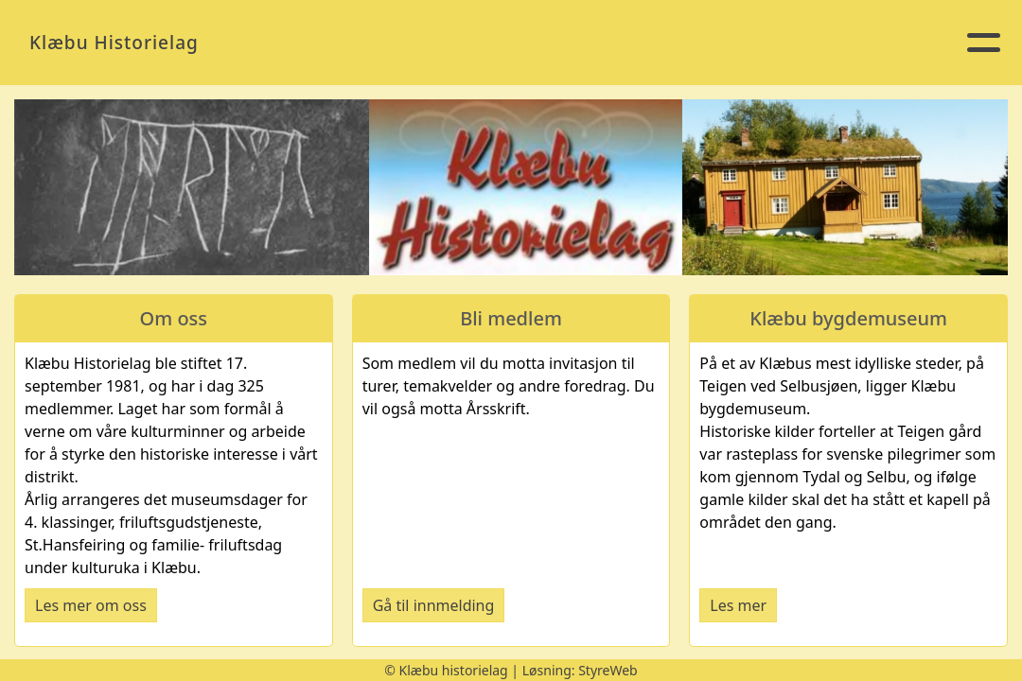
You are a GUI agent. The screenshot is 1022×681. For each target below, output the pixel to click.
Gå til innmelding (434, 605)
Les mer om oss (91, 605)
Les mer (738, 605)
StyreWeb (608, 670)
